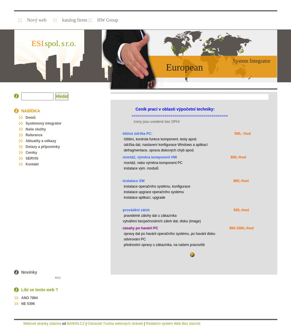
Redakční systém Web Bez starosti (173, 324)
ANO (25, 298)
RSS (58, 277)
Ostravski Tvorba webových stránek (115, 324)
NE (23, 304)
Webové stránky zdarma (42, 324)
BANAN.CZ (76, 324)
